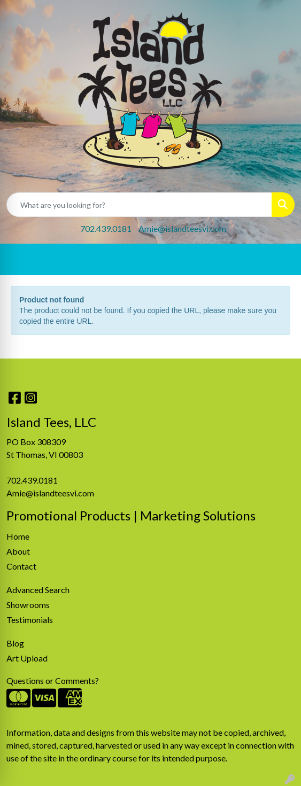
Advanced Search (38, 590)
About (18, 551)
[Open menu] (279, 259)
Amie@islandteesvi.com (182, 228)
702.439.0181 (106, 228)
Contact (21, 566)
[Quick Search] (139, 204)
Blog (15, 643)
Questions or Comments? (52, 680)
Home (17, 536)
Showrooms (28, 605)
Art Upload (27, 658)
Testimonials (29, 619)
